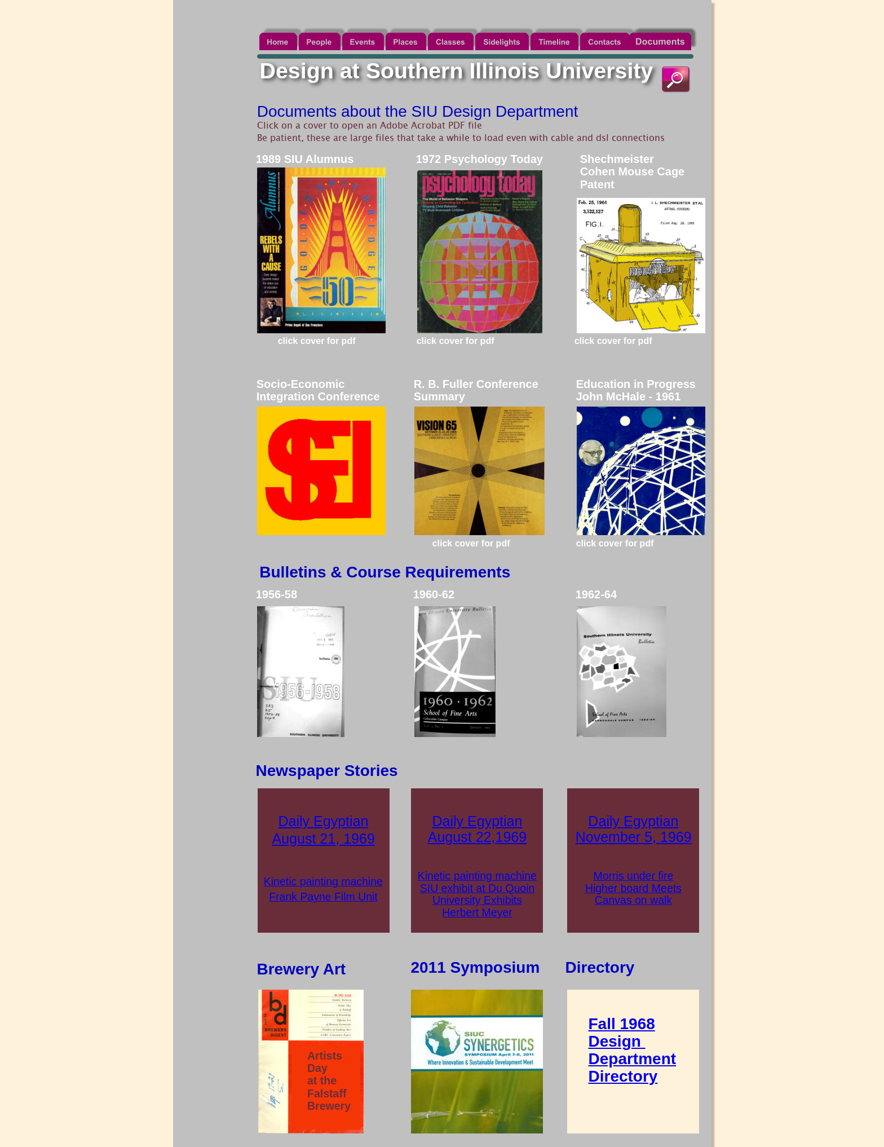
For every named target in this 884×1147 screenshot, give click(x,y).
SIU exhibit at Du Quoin (477, 888)
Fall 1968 (622, 1024)
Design (617, 1041)
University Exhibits (477, 900)
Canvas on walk (633, 900)
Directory (623, 1076)
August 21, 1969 (323, 838)
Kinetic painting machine (323, 881)
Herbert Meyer (477, 912)
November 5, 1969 (634, 837)
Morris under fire (634, 876)
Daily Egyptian (323, 821)
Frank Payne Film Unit (323, 896)
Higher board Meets (633, 888)
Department (633, 1058)
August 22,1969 (477, 837)
